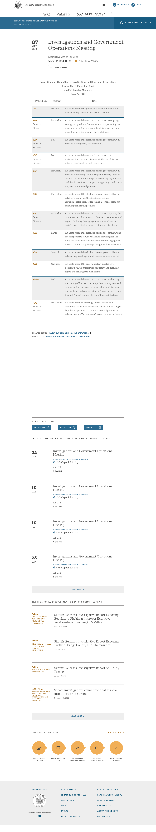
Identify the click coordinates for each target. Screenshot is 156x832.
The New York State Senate (39, 6)
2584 (35, 146)
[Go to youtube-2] (103, 6)
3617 (35, 220)
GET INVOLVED (104, 823)
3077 (35, 177)
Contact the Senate (108, 796)
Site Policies (104, 812)
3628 (35, 239)
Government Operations (76, 340)
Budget (65, 812)
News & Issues (21, 16)
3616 (35, 201)
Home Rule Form (106, 807)
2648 (35, 162)
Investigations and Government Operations (68, 343)
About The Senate (119, 16)
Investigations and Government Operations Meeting (82, 459)
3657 (35, 259)
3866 (35, 270)
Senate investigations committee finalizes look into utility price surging (85, 699)
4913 (35, 309)
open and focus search (138, 16)
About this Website (107, 818)
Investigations (56, 340)
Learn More (114, 740)
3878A (36, 286)
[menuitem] (21, 15)
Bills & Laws (78, 16)
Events (97, 16)
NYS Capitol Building (67, 469)
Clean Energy (41, 623)
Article (35, 621)
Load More (76, 596)
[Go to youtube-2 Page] (39, 823)
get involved (123, 6)
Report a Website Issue (109, 802)
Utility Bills (45, 677)
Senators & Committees (50, 16)
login (138, 6)
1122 (34, 115)
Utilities (35, 677)
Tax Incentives (38, 653)
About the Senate (70, 823)
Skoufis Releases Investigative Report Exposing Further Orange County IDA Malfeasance (86, 650)
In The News (37, 696)
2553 (35, 127)
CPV (33, 623)
